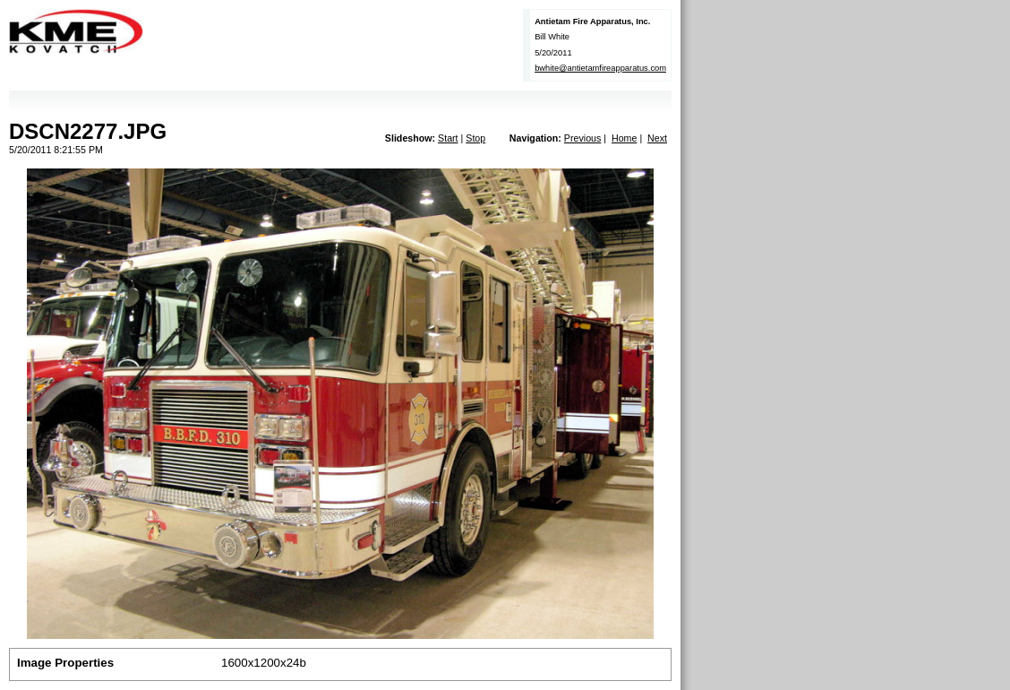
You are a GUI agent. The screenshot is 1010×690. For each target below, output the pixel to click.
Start (448, 138)
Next (657, 138)
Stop (475, 138)
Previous (582, 138)
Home (624, 138)
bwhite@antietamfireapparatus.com (600, 68)
